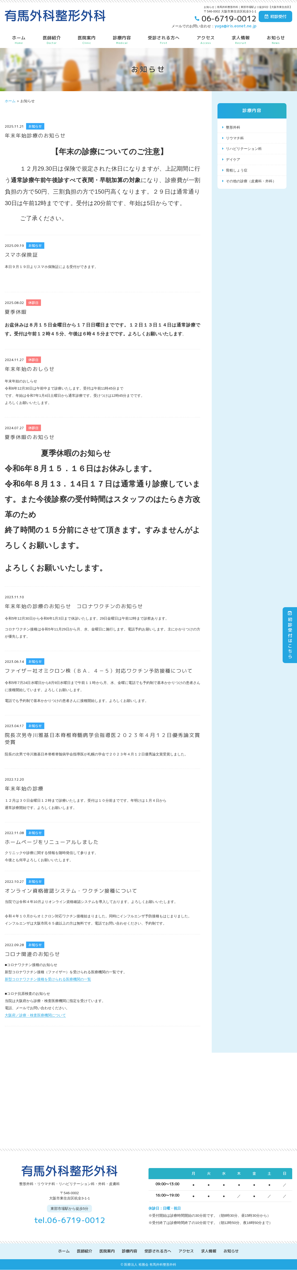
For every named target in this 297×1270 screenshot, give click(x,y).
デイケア (233, 160)
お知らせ (276, 40)
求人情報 (241, 40)
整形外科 (233, 127)
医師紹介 (52, 40)
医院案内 (87, 40)
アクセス (206, 40)
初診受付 (275, 16)
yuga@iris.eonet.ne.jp (235, 26)
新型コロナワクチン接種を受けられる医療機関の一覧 (48, 979)
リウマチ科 (235, 138)
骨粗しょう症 (236, 170)
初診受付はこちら (290, 635)
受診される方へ (164, 40)
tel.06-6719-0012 (69, 1220)
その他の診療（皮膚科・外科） (251, 181)
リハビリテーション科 (244, 149)
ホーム (19, 40)
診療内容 (122, 40)
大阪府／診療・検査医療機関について (35, 1015)
